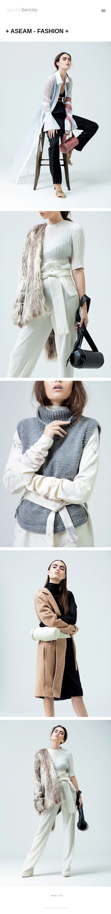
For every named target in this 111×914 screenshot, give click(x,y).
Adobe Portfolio (61, 908)
